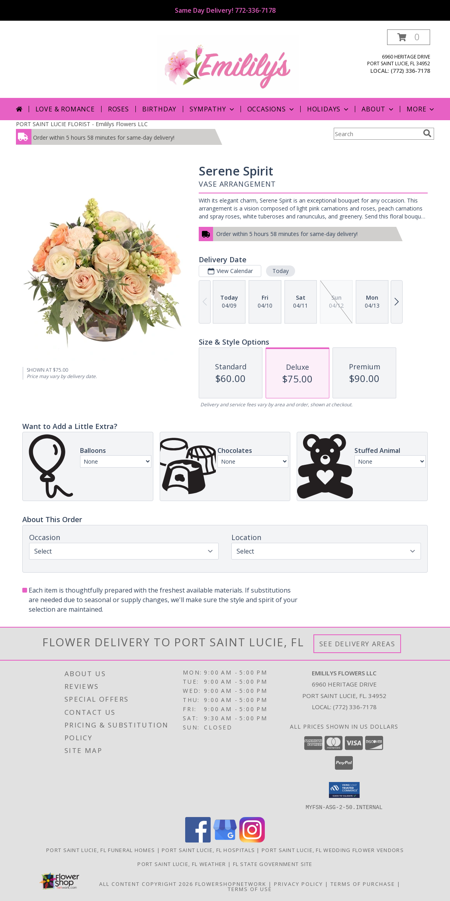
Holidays (328, 109)
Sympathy (212, 109)
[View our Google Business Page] (225, 840)
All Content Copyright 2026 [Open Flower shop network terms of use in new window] (146, 883)
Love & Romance (65, 109)
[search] (427, 133)
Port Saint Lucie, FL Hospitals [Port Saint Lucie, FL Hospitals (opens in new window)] (208, 849)
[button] (408, 37)
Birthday (159, 109)
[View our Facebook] (198, 840)
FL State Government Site (273, 863)
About (378, 109)
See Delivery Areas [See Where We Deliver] (357, 643)
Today (280, 271)
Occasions (271, 109)
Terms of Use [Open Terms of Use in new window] (250, 888)
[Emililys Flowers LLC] (228, 63)
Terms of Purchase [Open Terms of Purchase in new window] (363, 883)
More (421, 109)
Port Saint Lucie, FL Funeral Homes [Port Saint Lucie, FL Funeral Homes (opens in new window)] (100, 849)
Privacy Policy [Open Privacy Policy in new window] (298, 883)
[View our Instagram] (252, 840)
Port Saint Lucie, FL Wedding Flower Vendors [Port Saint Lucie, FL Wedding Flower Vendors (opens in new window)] (333, 849)
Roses (118, 109)
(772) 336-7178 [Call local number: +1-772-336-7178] (410, 70)
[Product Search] (376, 133)
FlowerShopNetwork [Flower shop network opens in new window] (230, 883)
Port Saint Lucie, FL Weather (181, 863)
